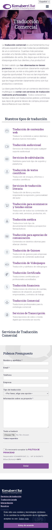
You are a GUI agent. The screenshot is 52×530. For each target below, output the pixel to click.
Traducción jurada (9, 500)
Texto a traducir (10, 431)
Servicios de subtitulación (28, 157)
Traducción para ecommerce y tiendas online (30, 205)
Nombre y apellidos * (26, 361)
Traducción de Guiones (26, 250)
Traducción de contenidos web (28, 131)
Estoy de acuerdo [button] (26, 525)
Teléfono (26, 376)
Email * (26, 369)
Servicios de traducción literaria (27, 187)
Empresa (26, 384)
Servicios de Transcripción (29, 313)
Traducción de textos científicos (25, 171)
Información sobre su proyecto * (26, 412)
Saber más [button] (24, 519)
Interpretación (7, 503)
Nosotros (5, 506)
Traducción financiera (26, 285)
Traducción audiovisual (27, 145)
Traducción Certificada (26, 272)
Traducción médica (24, 219)
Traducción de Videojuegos (29, 263)
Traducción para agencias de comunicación (30, 236)
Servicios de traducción (11, 496)
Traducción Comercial (26, 300)
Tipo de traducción (26, 392)
